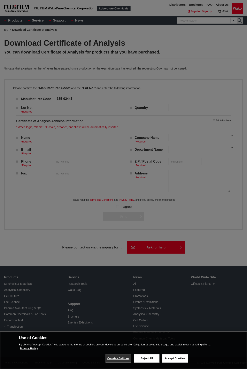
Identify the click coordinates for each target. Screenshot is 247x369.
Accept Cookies (175, 358)
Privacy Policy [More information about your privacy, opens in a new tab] (29, 348)
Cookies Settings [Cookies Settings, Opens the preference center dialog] (118, 358)
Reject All (146, 358)
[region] (123, 350)
